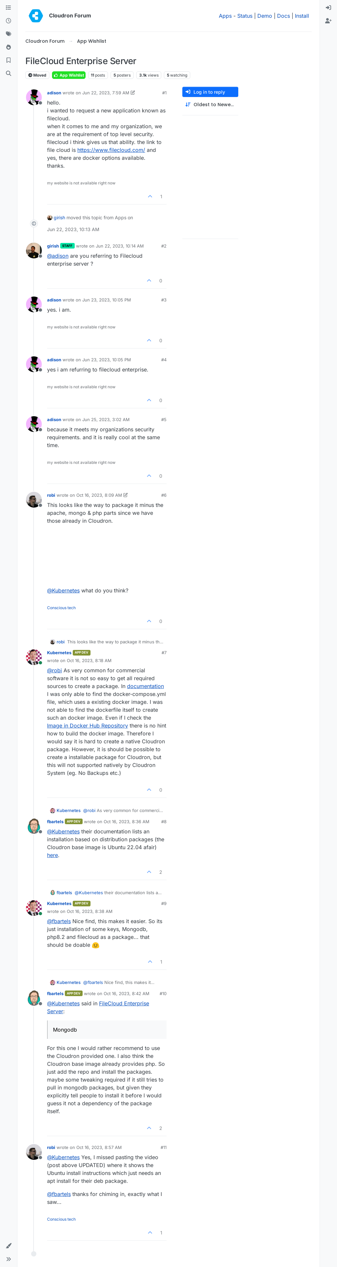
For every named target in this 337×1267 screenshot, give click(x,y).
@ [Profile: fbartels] (59, 921)
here (52, 855)
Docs (283, 15)
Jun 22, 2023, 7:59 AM (105, 92)
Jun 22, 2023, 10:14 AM (120, 246)
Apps (225, 15)
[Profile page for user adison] (34, 97)
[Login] (328, 8)
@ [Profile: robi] (54, 670)
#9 (164, 903)
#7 (164, 652)
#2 (164, 246)
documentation (145, 686)
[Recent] (8, 21)
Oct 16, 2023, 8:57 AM (99, 1147)
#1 (164, 92)
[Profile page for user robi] (34, 500)
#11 (164, 1147)
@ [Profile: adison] (57, 255)
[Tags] (8, 34)
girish (59, 217)
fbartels (55, 821)
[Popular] (8, 47)
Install (302, 15)
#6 (164, 495)
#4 (164, 359)
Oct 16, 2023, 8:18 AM (89, 660)
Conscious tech (61, 607)
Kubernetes (59, 652)
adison (54, 92)
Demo (264, 15)
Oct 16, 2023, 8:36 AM (126, 821)
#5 (164, 419)
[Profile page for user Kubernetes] (34, 657)
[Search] (8, 73)
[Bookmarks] (8, 60)
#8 (164, 821)
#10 (163, 993)
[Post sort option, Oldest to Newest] (210, 105)
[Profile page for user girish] (34, 250)
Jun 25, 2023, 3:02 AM (106, 419)
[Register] (328, 21)
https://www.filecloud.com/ (111, 150)
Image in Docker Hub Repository (87, 725)
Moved (37, 75)
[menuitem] (328, 8)
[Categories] (8, 8)
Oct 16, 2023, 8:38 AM (90, 911)
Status (244, 15)
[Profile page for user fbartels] (34, 826)
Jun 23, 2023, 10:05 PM (106, 299)
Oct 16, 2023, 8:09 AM (99, 495)
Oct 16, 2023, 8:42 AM (126, 993)
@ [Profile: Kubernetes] (63, 590)
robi (51, 495)
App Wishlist (69, 75)
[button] (8, 1246)
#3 (164, 299)
